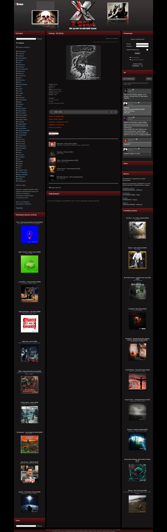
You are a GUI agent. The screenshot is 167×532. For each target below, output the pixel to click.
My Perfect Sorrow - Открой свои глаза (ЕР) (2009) (137, 278)
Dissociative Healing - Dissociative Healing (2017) (137, 460)
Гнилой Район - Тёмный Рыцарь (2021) (137, 370)
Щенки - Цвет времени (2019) (137, 247)
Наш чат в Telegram (22, 202)
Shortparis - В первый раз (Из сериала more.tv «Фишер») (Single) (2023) (137, 339)
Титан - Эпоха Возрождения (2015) (67, 160)
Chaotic (107, 38)
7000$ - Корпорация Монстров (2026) (29, 371)
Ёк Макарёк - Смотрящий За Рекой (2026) (29, 432)
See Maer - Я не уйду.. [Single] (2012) (137, 218)
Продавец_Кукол (128, 188)
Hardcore (116, 38)
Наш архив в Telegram (23, 204)
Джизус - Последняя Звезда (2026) (29, 492)
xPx (98, 42)
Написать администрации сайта (27, 189)
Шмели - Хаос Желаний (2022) (137, 490)
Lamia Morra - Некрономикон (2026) (30, 281)
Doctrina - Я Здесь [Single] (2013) (137, 429)
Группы (19, 208)
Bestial (125, 198)
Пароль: (129, 46)
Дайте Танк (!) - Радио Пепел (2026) (29, 252)
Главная (21, 43)
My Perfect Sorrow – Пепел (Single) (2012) (69, 177)
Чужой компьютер (133, 50)
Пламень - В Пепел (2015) (65, 152)
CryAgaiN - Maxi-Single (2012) (137, 309)
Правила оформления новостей (27, 191)
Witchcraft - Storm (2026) (29, 341)
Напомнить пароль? (137, 59)
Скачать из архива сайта (56, 116)
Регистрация (135, 57)
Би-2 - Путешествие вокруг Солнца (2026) (30, 222)
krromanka (126, 193)
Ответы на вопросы (23, 193)
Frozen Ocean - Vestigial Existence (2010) (137, 399)
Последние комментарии (24, 195)
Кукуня (125, 203)
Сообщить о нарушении (56, 124)
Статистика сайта (22, 198)
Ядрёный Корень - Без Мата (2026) (29, 311)
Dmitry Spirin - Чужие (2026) (29, 402)
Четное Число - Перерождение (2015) (68, 168)
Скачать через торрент (56, 119)
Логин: (129, 44)
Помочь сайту (21, 185)
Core (111, 38)
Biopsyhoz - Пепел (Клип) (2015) (67, 143)
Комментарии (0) (55, 187)
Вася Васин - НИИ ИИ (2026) (29, 462)
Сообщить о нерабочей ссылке (59, 122)
